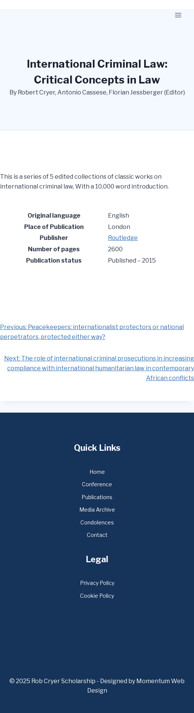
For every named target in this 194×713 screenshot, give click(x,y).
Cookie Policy (97, 595)
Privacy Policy (97, 583)
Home (97, 472)
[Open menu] (178, 15)
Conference (97, 484)
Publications (97, 497)
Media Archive (97, 509)
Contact (97, 535)
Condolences (97, 522)
